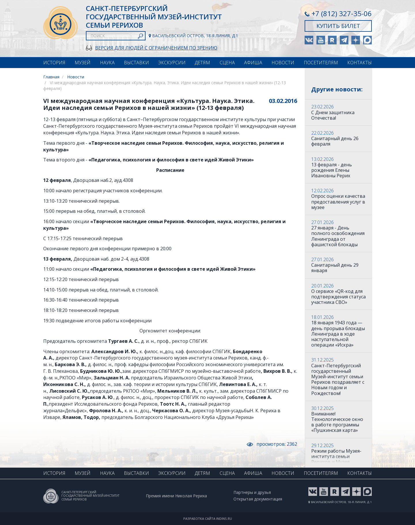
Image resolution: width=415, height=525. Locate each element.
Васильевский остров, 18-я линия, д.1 (193, 35)
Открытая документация (257, 499)
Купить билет (338, 26)
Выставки (136, 62)
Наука (107, 62)
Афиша (253, 62)
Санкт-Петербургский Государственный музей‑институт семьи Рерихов (154, 16)
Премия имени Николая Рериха (176, 495)
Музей (82, 62)
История (54, 62)
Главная (51, 77)
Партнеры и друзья (252, 492)
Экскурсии (172, 62)
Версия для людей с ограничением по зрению (156, 48)
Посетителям (321, 62)
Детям (202, 62)
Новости (282, 62)
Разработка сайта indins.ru (207, 518)
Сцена (227, 62)
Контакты (359, 62)
